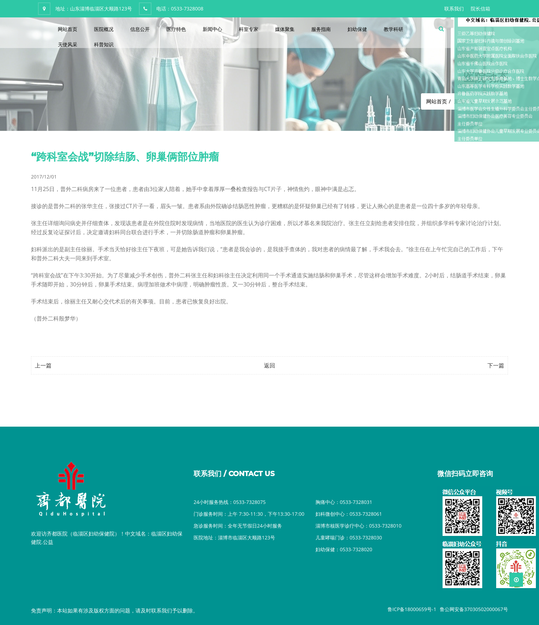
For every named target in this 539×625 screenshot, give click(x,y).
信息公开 (140, 29)
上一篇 (43, 365)
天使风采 (67, 44)
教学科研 (393, 29)
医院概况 (104, 29)
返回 (269, 365)
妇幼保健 (357, 29)
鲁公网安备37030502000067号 (474, 609)
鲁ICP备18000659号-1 (412, 609)
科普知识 (104, 44)
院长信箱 (480, 8)
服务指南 (321, 29)
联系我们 (454, 8)
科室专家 (248, 29)
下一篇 (495, 365)
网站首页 (67, 29)
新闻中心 (212, 29)
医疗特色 (176, 29)
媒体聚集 (285, 29)
